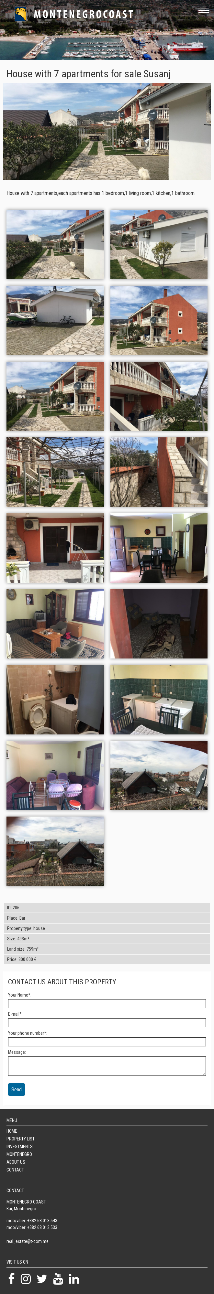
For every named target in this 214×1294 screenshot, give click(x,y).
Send (16, 1089)
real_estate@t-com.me (27, 1241)
